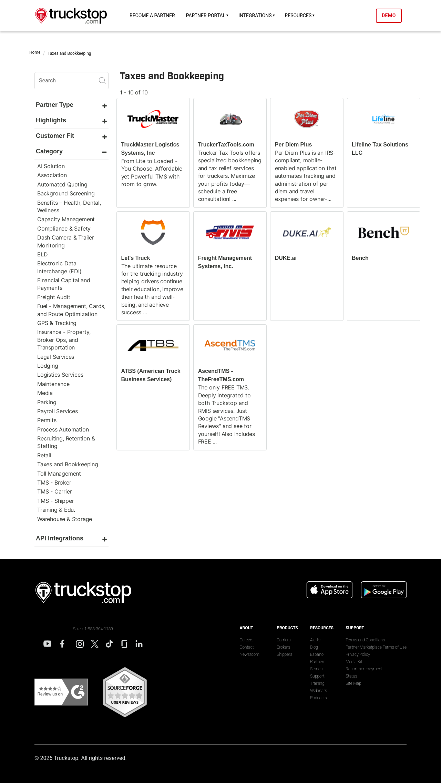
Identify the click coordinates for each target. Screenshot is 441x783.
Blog (314, 647)
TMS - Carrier (54, 491)
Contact (246, 647)
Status (351, 676)
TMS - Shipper (55, 500)
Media (45, 392)
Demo (389, 15)
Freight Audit (53, 297)
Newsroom (249, 654)
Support (317, 676)
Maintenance (53, 383)
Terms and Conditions (365, 640)
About (246, 628)
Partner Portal (206, 15)
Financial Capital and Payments (63, 284)
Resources (298, 15)
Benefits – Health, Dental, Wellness (69, 206)
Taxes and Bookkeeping (67, 464)
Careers (246, 640)
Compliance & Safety (64, 228)
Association (52, 175)
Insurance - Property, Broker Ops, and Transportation (64, 339)
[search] (71, 80)
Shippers (284, 654)
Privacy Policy (358, 654)
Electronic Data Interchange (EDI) (59, 267)
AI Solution (51, 166)
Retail (44, 455)
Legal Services (55, 356)
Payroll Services (57, 411)
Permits (47, 420)
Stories (316, 669)
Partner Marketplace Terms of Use (376, 647)
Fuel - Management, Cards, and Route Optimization (71, 310)
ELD (42, 254)
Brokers (283, 647)
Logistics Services (60, 374)
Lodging (47, 365)
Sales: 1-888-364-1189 (93, 629)
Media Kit (354, 661)
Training (317, 683)
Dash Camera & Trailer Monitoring (65, 241)
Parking (47, 402)
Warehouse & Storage (64, 519)
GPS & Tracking (56, 322)
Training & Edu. (56, 509)
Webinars (318, 690)
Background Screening (66, 193)
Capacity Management (66, 219)
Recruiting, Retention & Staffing (66, 442)
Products (287, 628)
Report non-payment (364, 669)
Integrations (254, 15)
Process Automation (63, 429)
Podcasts (318, 697)
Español (317, 654)
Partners (317, 661)
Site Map (353, 683)
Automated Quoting (62, 184)
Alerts (315, 640)
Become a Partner (152, 15)
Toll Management (59, 473)
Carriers (284, 640)
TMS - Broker (54, 482)
